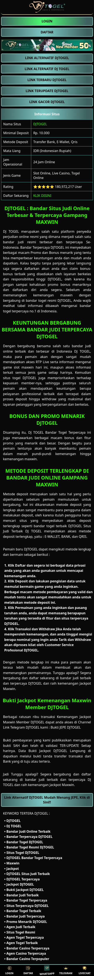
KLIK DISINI (42, 195)
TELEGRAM (65, 970)
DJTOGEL (40, 124)
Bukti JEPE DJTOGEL (66, 727)
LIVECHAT (84, 970)
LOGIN (9, 970)
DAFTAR (28, 970)
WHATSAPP (47, 970)
